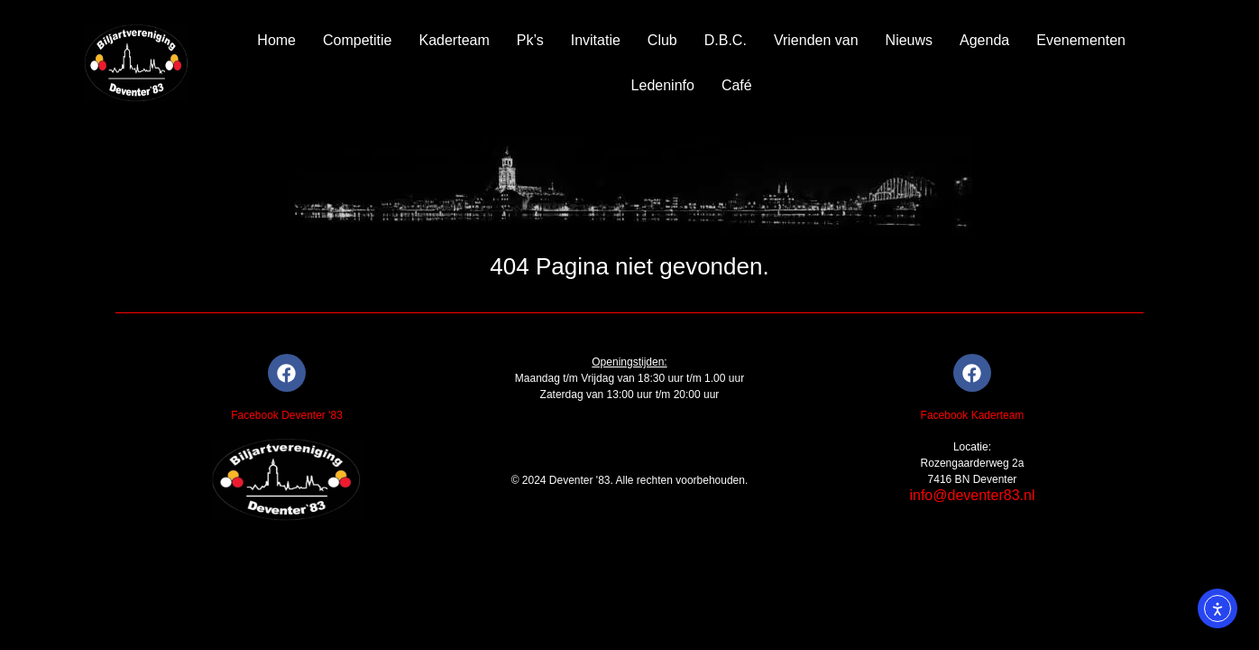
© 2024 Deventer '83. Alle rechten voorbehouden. (630, 480)
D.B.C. (725, 40)
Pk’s (530, 40)
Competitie (357, 40)
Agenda (984, 40)
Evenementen (1081, 40)
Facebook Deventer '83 (287, 415)
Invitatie (595, 40)
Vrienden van (816, 40)
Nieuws (909, 40)
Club (662, 40)
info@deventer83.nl (971, 495)
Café (736, 85)
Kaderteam (454, 40)
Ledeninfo (662, 85)
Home (276, 40)
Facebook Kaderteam (973, 415)
